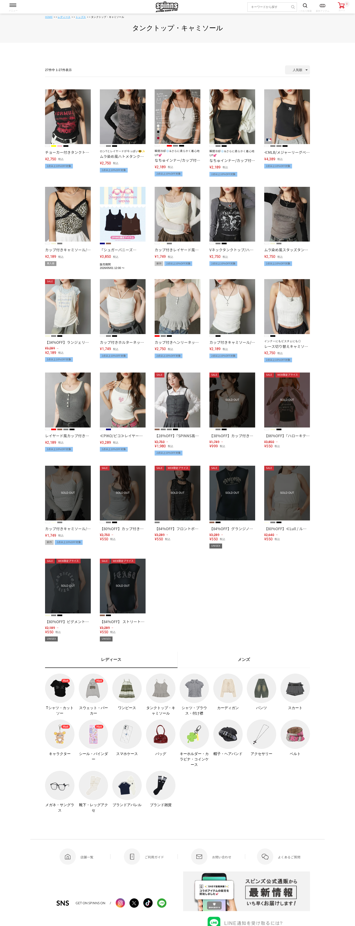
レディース (64, 17)
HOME (49, 17)
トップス (81, 17)
